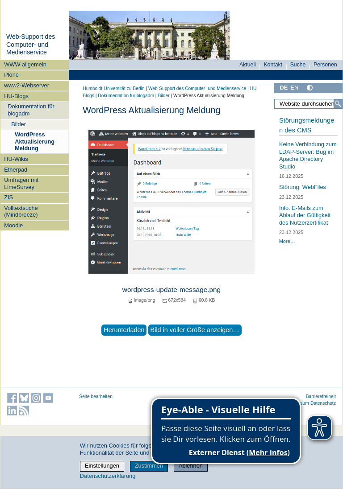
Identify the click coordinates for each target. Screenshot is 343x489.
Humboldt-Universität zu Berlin (113, 88)
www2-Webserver (26, 85)
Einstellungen (102, 465)
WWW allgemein (25, 64)
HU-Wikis (16, 159)
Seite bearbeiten (96, 396)
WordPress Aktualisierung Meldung (34, 141)
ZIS (8, 197)
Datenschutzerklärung (107, 476)
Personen (325, 65)
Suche (298, 65)
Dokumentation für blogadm (31, 109)
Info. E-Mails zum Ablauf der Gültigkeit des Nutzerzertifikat (304, 215)
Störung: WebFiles (302, 187)
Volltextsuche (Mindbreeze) (21, 211)
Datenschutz (323, 403)
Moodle (13, 225)
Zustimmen (149, 465)
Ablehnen (191, 465)
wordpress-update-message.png (171, 289)
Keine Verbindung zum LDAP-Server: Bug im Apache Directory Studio (308, 155)
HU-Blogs (16, 96)
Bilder (18, 124)
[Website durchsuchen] (308, 104)
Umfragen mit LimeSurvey (21, 183)
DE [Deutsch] (284, 87)
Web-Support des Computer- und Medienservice (30, 44)
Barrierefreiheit (321, 396)
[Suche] (338, 104)
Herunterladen (124, 329)
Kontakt (273, 65)
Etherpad (15, 169)
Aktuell (247, 65)
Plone (11, 74)
